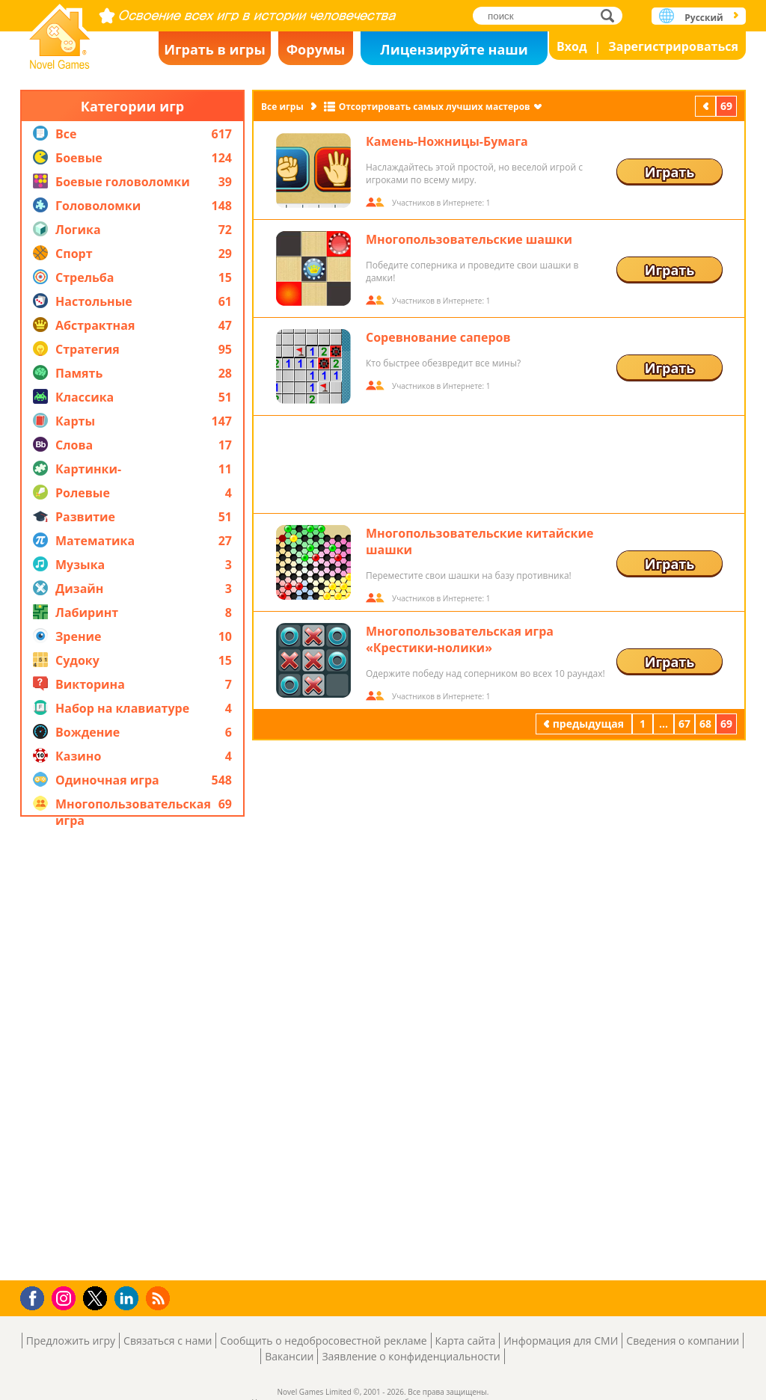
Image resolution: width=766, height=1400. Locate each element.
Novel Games (59, 32)
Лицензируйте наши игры (453, 52)
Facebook (36, 1296)
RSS (160, 1298)
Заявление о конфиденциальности (411, 1356)
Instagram (66, 1297)
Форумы (316, 49)
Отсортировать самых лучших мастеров (434, 106)
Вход (572, 46)
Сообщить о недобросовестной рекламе (323, 1340)
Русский (703, 17)
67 (684, 723)
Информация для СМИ (560, 1340)
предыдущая (707, 106)
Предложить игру (70, 1340)
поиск (611, 15)
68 (705, 723)
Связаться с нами (167, 1340)
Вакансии (289, 1356)
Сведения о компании (682, 1340)
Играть (670, 172)
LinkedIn (129, 1298)
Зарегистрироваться (673, 46)
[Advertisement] (132, 1048)
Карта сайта (465, 1340)
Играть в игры (215, 49)
